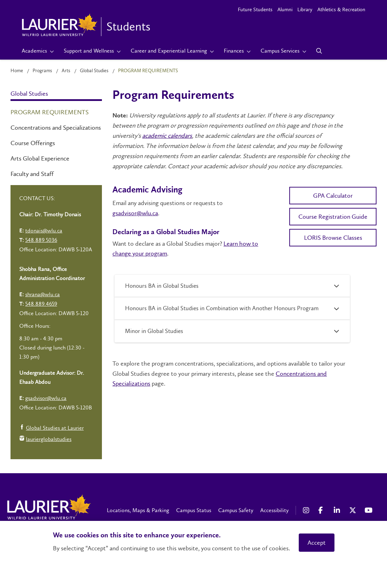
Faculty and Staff (32, 174)
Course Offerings (33, 143)
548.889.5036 (41, 240)
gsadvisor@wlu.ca (135, 213)
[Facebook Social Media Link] (322, 510)
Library (304, 9)
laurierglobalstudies (45, 440)
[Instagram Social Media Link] (307, 510)
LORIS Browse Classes (333, 238)
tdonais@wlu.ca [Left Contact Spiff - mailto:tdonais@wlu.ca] (43, 230)
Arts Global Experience (40, 158)
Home (17, 71)
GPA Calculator (333, 195)
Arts (66, 71)
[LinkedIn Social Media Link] (338, 510)
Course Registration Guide (332, 216)
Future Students (255, 9)
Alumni (284, 9)
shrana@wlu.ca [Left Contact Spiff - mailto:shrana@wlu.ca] (42, 294)
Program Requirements (50, 112)
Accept (316, 542)
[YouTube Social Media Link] (369, 510)
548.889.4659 (41, 303)
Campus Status (193, 510)
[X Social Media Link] (353, 510)
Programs (42, 71)
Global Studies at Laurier (51, 428)
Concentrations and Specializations (56, 127)
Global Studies (94, 71)
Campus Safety (235, 510)
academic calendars (167, 136)
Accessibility (274, 510)
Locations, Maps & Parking (138, 510)
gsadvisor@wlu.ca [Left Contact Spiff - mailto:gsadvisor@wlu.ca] (46, 398)
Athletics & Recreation (341, 9)
